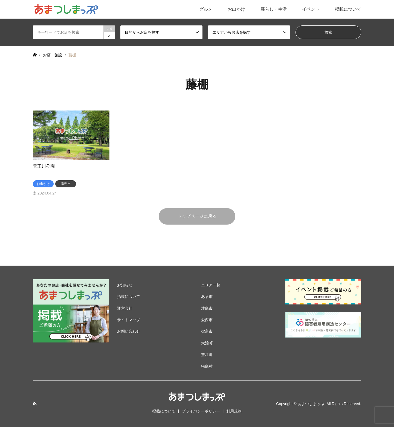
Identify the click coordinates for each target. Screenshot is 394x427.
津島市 (207, 308)
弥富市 (207, 331)
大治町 (207, 343)
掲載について (348, 9)
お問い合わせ (128, 331)
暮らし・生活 (273, 9)
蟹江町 (207, 354)
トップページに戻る (197, 216)
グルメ (205, 9)
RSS (35, 403)
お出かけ (236, 9)
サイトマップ (128, 320)
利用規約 (234, 411)
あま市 (207, 296)
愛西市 (207, 320)
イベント (311, 9)
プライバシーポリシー (201, 411)
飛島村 (207, 366)
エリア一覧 (210, 285)
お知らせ (124, 285)
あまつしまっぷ (310, 404)
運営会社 (124, 308)
